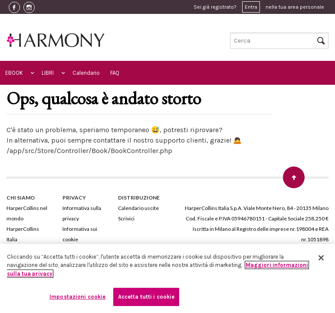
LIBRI (48, 73)
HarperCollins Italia (23, 234)
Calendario (86, 73)
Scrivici (126, 218)
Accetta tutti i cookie (146, 296)
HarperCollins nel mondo (27, 213)
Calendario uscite (138, 208)
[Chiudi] (321, 257)
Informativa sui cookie (79, 234)
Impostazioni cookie (77, 296)
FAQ (114, 73)
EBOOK (14, 73)
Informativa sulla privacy (81, 213)
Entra (251, 7)
